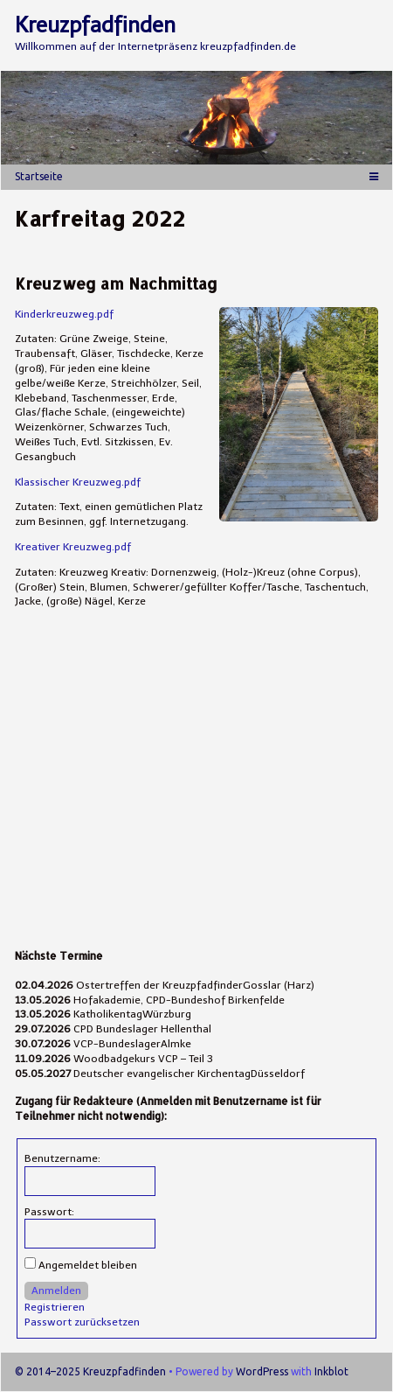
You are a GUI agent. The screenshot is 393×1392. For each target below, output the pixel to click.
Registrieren (54, 1307)
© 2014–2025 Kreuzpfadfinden (90, 1371)
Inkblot (331, 1371)
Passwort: (49, 1212)
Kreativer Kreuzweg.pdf (73, 547)
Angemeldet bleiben (87, 1265)
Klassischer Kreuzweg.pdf (78, 482)
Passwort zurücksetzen (82, 1322)
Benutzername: (62, 1158)
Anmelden (56, 1290)
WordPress (262, 1371)
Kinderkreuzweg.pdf (64, 314)
